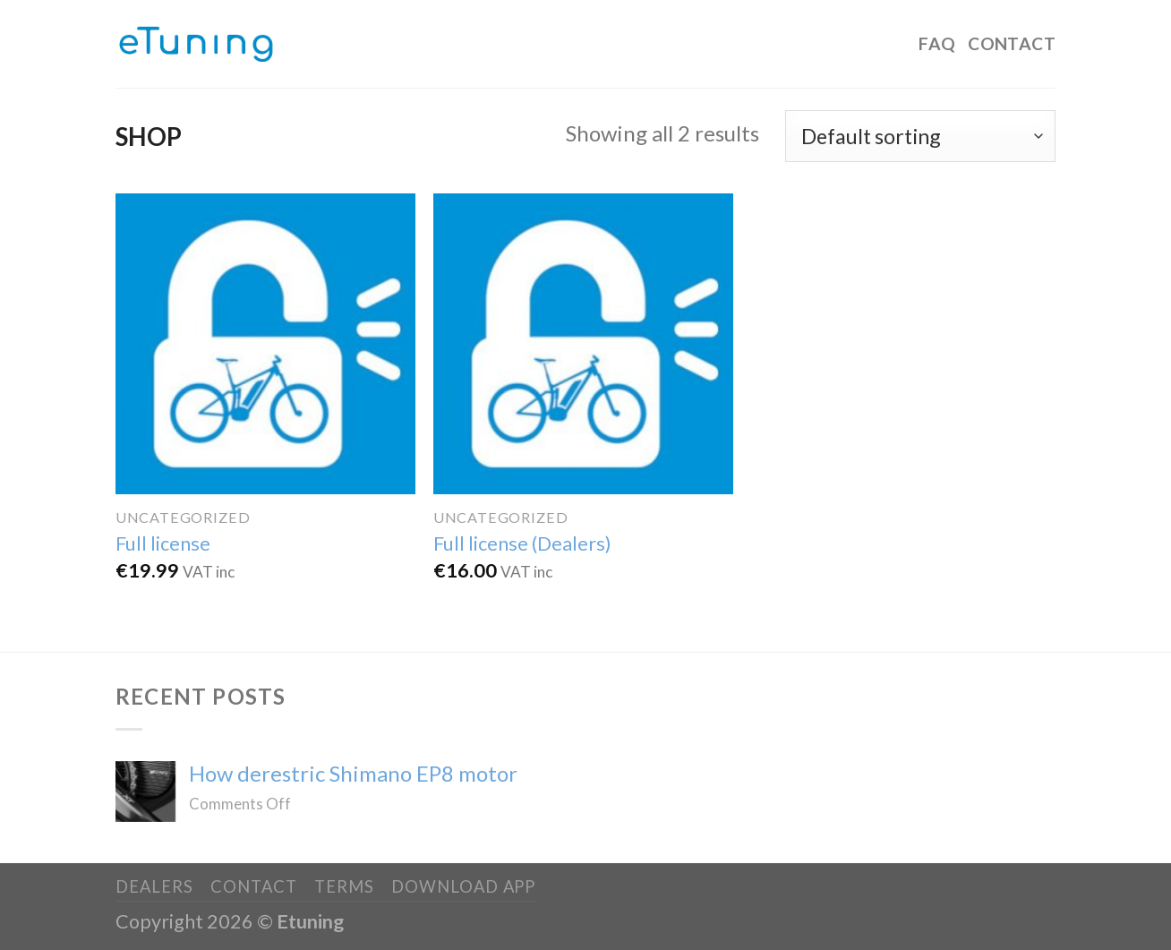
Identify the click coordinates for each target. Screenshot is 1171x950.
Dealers (153, 886)
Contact (1012, 43)
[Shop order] (920, 136)
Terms (344, 886)
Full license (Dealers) (522, 543)
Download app (463, 886)
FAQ (937, 43)
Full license (162, 543)
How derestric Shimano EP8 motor (353, 773)
